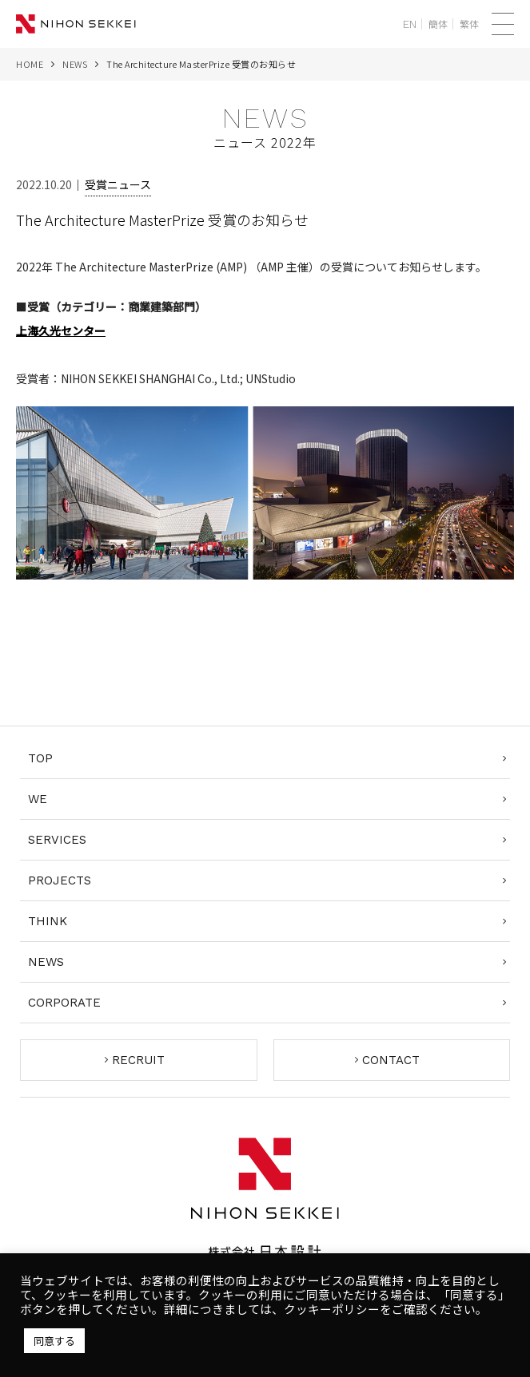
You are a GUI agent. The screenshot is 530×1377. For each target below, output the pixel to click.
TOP (40, 758)
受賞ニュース (118, 184)
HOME (29, 63)
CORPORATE (64, 1002)
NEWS (74, 63)
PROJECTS (59, 880)
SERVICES (57, 840)
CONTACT (391, 1060)
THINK (47, 921)
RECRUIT (138, 1060)
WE (37, 799)
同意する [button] (54, 1340)
